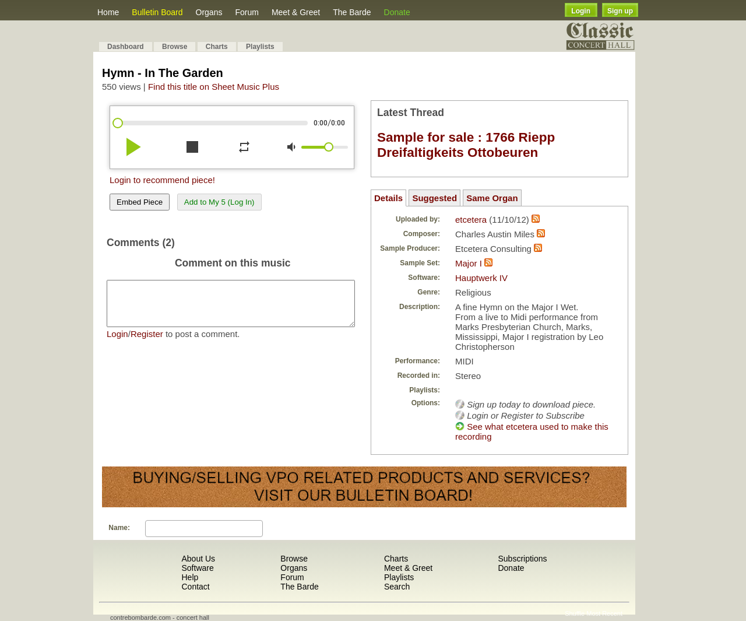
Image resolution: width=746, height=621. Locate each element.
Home (108, 12)
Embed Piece (140, 202)
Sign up (620, 11)
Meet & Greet (296, 12)
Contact (195, 586)
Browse (174, 47)
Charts (217, 47)
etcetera (471, 219)
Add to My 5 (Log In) (219, 202)
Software (197, 568)
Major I (468, 263)
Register (147, 343)
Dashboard (125, 47)
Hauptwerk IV (481, 278)
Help (189, 577)
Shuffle (575, 613)
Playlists (260, 47)
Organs (209, 12)
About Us (198, 558)
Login (580, 11)
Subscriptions (522, 558)
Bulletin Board (157, 12)
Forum (246, 12)
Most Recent (604, 613)
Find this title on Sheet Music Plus (213, 87)
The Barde (352, 12)
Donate (397, 12)
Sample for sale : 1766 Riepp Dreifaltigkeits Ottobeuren (466, 145)
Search (397, 586)
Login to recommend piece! (162, 180)
